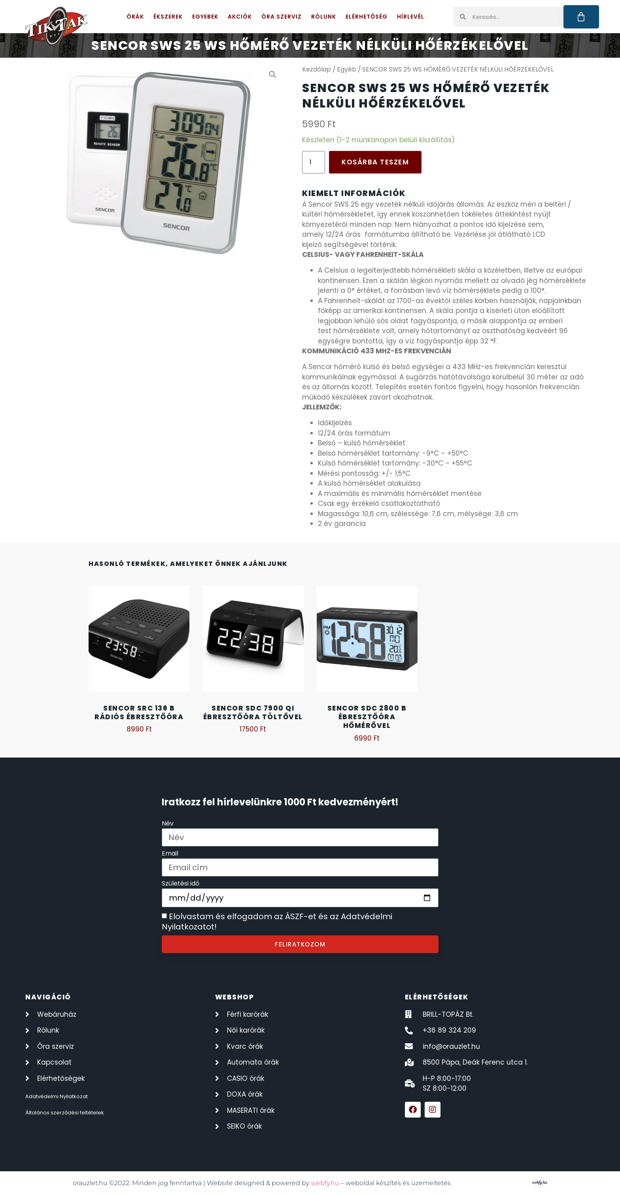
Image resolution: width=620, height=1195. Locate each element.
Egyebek (205, 17)
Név (168, 824)
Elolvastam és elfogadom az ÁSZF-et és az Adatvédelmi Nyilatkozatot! (277, 922)
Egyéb (346, 69)
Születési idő (180, 884)
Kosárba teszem (375, 162)
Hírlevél (410, 17)
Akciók (240, 17)
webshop (234, 997)
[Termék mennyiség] (313, 162)
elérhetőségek (437, 997)
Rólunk (323, 17)
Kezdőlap (316, 69)
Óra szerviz (281, 17)
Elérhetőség (367, 17)
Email (170, 854)
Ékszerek (168, 17)
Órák (135, 17)
